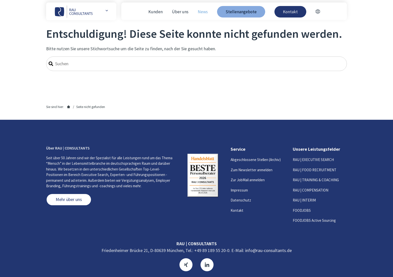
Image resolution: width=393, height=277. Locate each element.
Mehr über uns (69, 199)
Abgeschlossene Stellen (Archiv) (256, 159)
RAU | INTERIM (304, 200)
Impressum (239, 190)
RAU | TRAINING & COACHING (316, 180)
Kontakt (237, 210)
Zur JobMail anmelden (248, 180)
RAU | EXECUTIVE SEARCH (313, 159)
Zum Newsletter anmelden (251, 170)
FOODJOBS (302, 210)
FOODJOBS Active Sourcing (314, 220)
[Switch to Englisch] (317, 11)
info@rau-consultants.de (268, 250)
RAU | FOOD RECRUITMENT (314, 170)
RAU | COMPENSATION (310, 190)
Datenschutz (241, 200)
